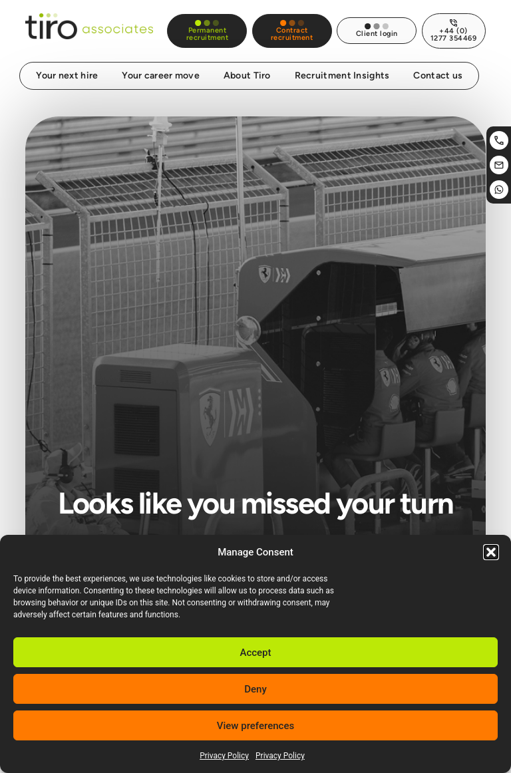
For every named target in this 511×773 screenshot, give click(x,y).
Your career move (161, 68)
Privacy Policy (224, 755)
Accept (255, 653)
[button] (491, 552)
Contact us (437, 68)
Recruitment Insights (341, 68)
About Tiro (247, 68)
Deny (255, 689)
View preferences (255, 726)
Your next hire (67, 68)
